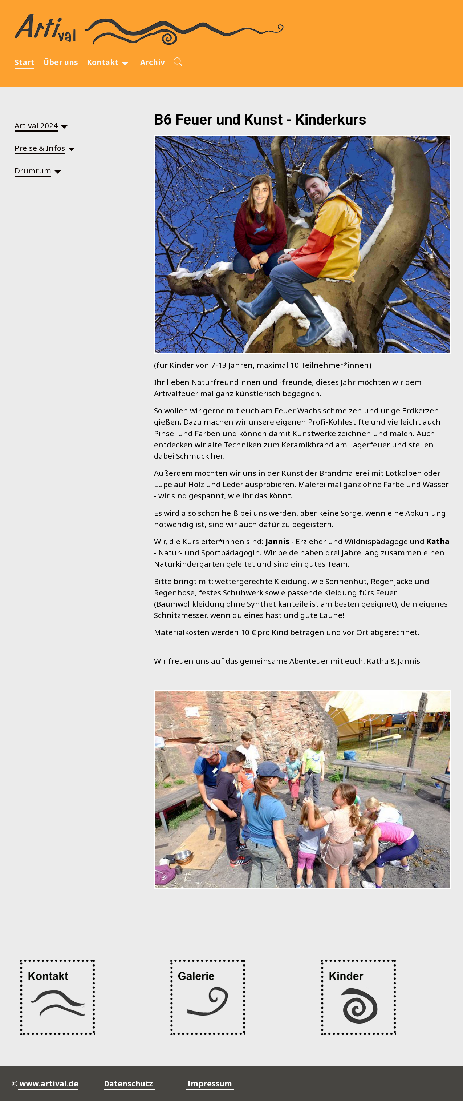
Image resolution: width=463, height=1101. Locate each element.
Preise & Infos (40, 148)
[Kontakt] (124, 62)
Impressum (210, 1083)
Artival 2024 (36, 125)
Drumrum (33, 170)
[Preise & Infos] (71, 148)
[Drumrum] (57, 171)
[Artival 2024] (64, 125)
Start (24, 62)
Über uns (60, 62)
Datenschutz (129, 1083)
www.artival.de (48, 1083)
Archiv (152, 62)
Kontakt (102, 62)
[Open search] (178, 62)
